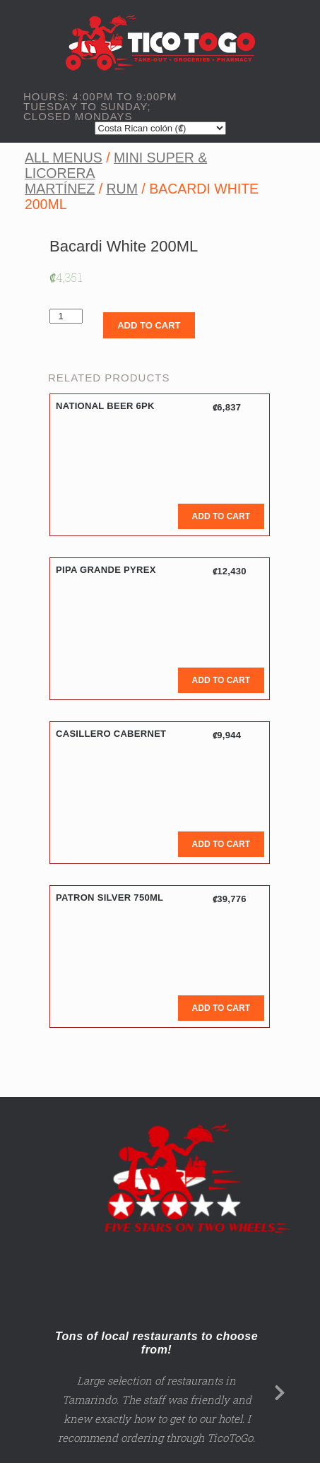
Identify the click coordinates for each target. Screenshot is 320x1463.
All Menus (63, 157)
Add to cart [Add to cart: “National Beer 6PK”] (221, 516)
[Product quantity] (66, 316)
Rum (121, 188)
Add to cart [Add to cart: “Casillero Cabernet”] (221, 844)
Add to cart (148, 325)
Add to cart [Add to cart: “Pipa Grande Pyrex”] (221, 680)
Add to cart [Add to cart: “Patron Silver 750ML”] (221, 1008)
